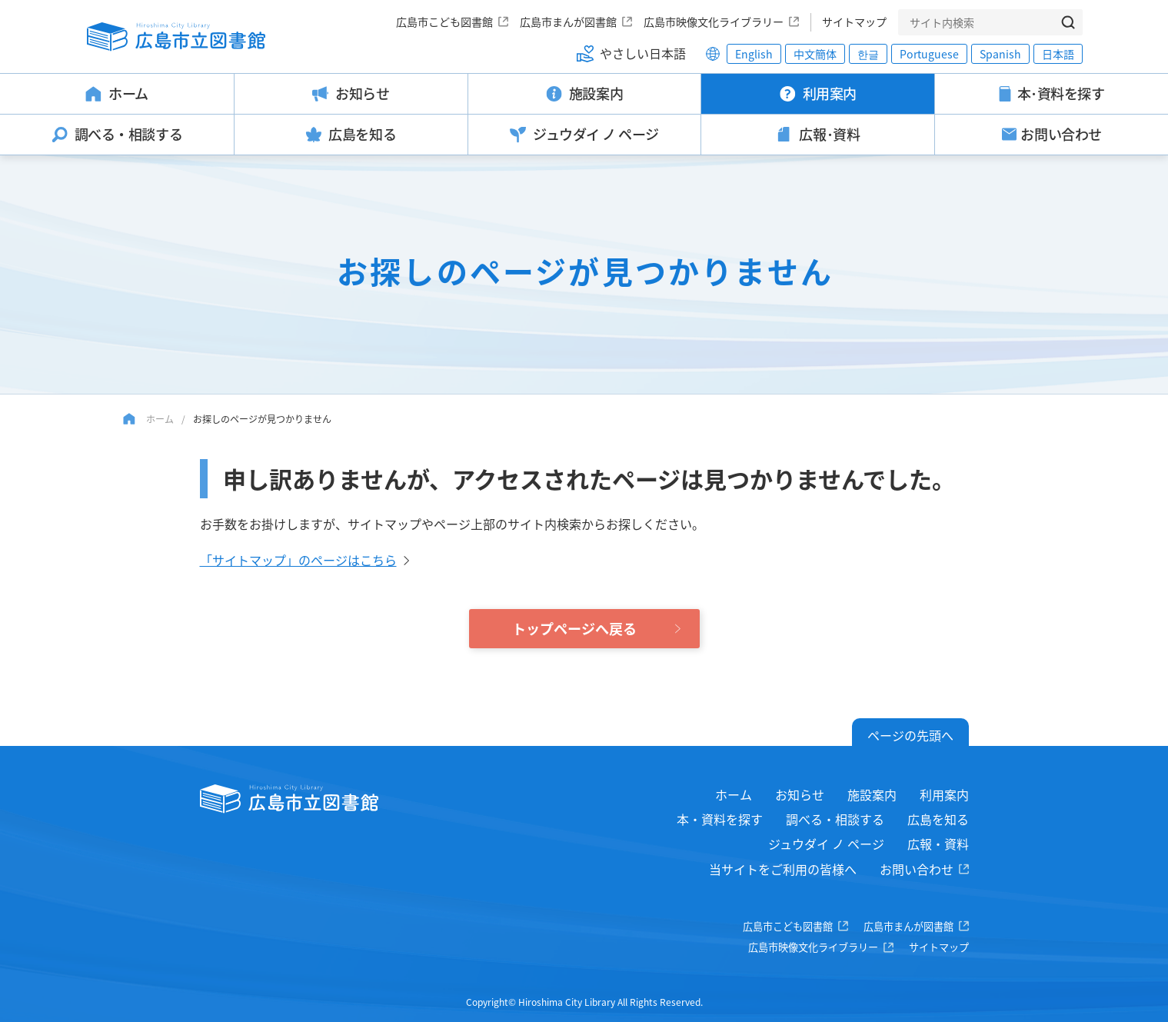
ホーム (160, 418)
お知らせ (799, 794)
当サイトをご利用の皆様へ (783, 869)
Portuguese (929, 54)
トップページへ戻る (574, 628)
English (754, 54)
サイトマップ (854, 21)
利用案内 (944, 794)
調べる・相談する (835, 819)
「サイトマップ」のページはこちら (298, 560)
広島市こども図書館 (444, 21)
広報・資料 (938, 843)
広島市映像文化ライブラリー (714, 21)
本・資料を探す (720, 819)
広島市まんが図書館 (568, 21)
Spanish (1000, 54)
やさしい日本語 (643, 53)
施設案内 (872, 794)
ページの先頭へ (910, 735)
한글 (868, 54)
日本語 (1058, 54)
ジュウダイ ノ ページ (826, 843)
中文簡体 (815, 54)
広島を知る (938, 819)
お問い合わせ (916, 869)
